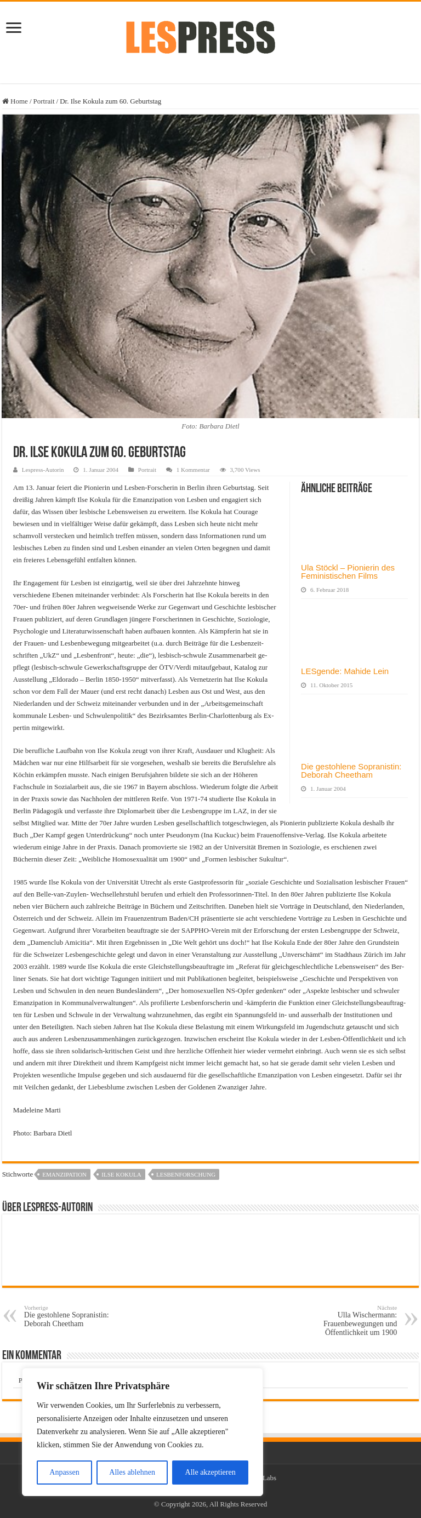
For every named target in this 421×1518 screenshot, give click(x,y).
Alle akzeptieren (210, 1472)
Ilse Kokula (121, 1174)
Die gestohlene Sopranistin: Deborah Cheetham (351, 770)
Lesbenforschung (185, 1174)
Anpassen (64, 1472)
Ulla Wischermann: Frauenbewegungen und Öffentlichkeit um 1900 (341, 1320)
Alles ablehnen (132, 1472)
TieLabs (264, 1478)
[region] (142, 1432)
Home (15, 101)
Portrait (44, 101)
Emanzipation (64, 1174)
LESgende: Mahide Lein (345, 671)
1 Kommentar (193, 469)
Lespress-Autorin (43, 469)
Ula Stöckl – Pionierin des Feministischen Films (348, 571)
